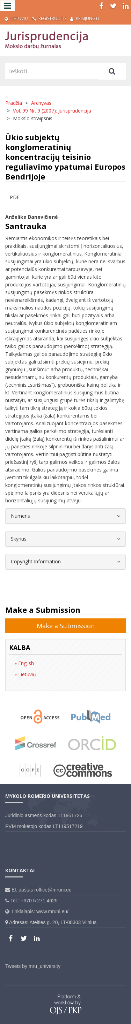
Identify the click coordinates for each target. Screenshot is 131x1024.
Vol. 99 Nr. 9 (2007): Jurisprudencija (52, 110)
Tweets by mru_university (32, 966)
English (25, 663)
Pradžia (13, 103)
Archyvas (41, 103)
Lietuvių (16, 18)
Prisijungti (84, 18)
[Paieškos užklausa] (51, 71)
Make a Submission (66, 626)
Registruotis (49, 18)
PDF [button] (15, 197)
